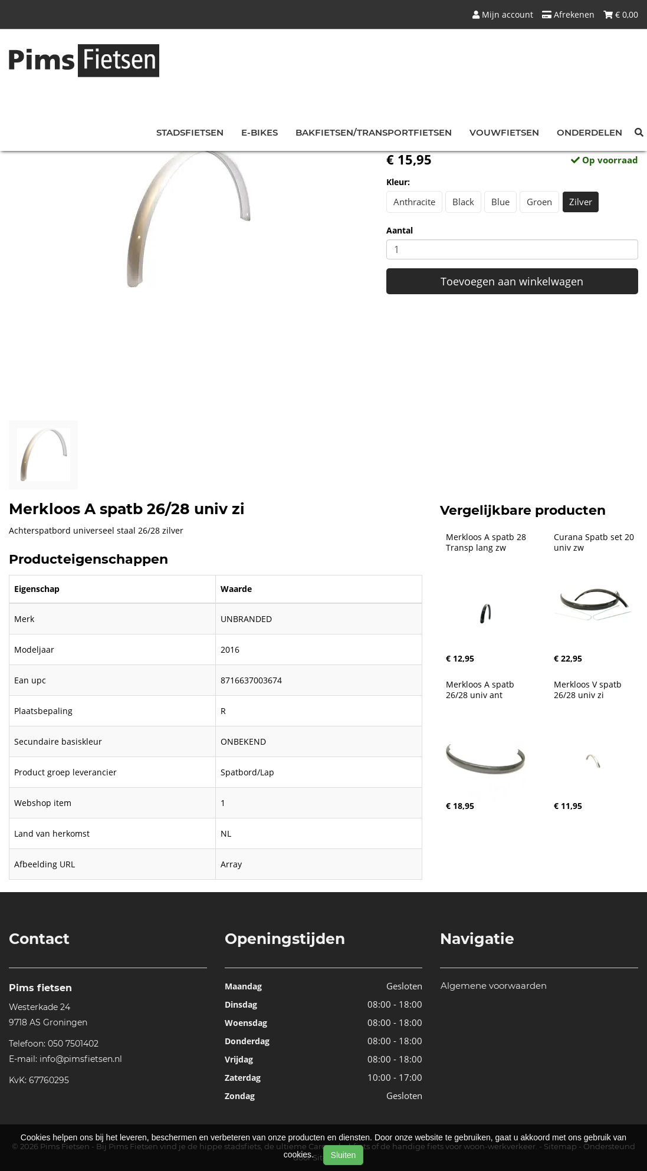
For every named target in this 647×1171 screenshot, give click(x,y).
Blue (500, 202)
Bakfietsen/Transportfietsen (373, 132)
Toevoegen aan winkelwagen (512, 281)
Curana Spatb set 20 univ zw (595, 542)
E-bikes (259, 132)
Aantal (399, 230)
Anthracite (414, 202)
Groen (539, 202)
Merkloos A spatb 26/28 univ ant (481, 689)
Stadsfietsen (190, 132)
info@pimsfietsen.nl (81, 1059)
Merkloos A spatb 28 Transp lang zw (487, 542)
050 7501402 (73, 1043)
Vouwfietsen (504, 132)
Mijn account (502, 14)
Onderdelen (589, 132)
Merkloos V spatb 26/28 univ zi (589, 689)
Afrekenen (568, 14)
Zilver (580, 202)
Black (463, 202)
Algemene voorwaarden (494, 985)
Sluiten (343, 1155)
